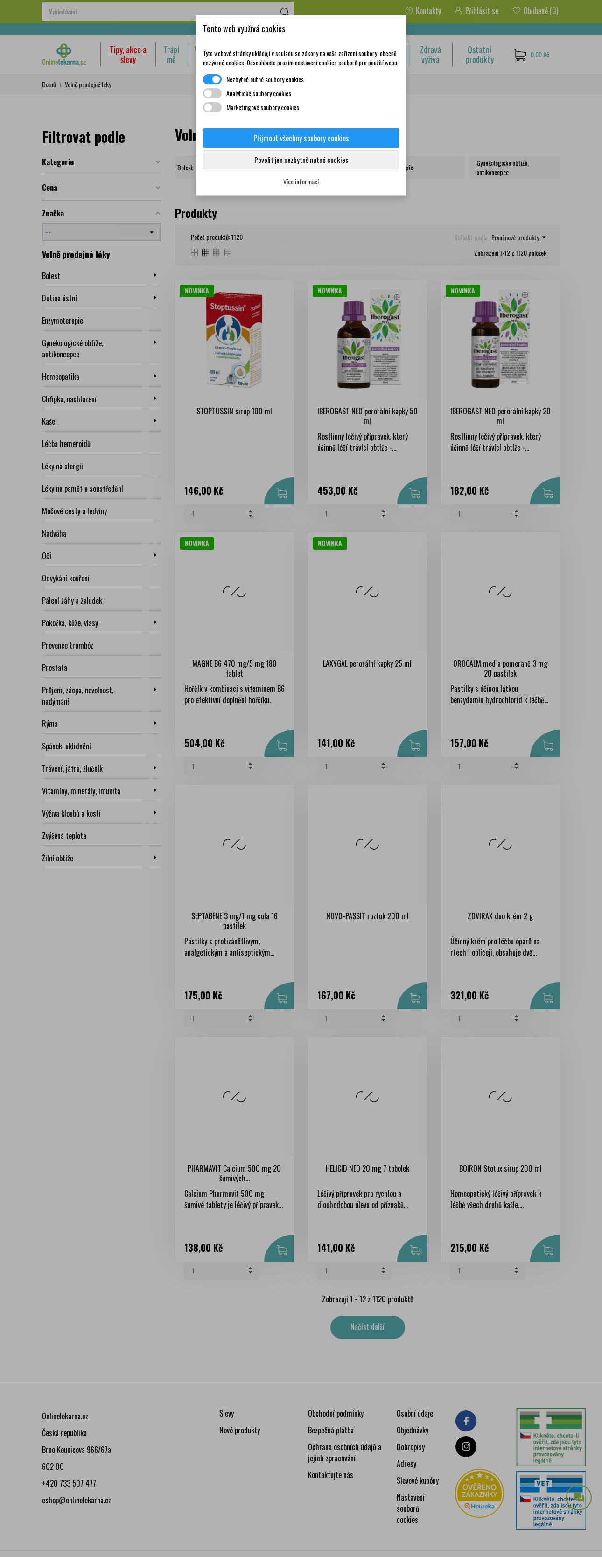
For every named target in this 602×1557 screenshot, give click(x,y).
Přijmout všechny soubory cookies (301, 138)
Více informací (301, 181)
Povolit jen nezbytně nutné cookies (301, 159)
